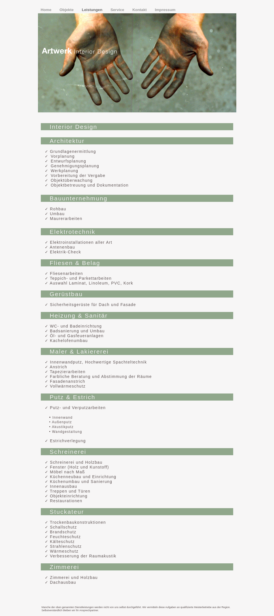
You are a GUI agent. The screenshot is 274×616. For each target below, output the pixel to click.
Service (118, 10)
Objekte (67, 10)
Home (47, 10)
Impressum (165, 10)
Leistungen (92, 10)
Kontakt (140, 10)
